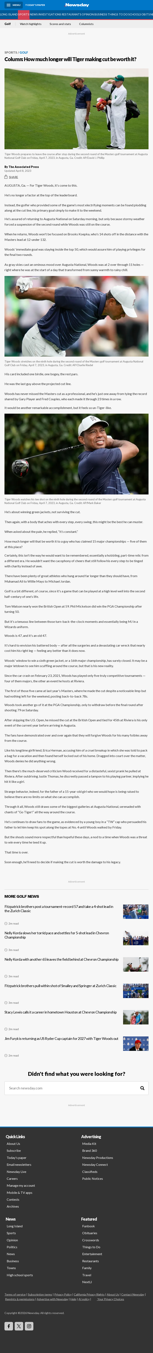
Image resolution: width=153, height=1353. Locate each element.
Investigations (49, 14)
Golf (7, 24)
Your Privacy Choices (110, 1299)
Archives (13, 1206)
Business (100, 14)
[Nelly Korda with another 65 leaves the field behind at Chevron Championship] (76, 969)
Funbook (88, 1226)
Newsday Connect (95, 1164)
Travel (86, 1275)
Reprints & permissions (20, 1299)
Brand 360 (89, 1150)
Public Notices (92, 1178)
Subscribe (14, 1150)
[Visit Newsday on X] (19, 1326)
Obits (145, 14)
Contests (13, 1199)
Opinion (88, 14)
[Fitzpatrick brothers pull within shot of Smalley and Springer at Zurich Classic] (76, 995)
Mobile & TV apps (19, 1192)
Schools (134, 14)
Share (11, 177)
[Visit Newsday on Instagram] (29, 1326)
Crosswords (90, 1240)
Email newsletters (19, 1164)
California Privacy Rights (89, 1294)
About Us (13, 1143)
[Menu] (13, 5)
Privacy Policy (63, 1294)
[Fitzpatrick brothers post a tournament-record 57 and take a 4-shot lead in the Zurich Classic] (76, 916)
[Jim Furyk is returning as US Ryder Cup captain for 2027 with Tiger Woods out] (76, 1048)
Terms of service (15, 1294)
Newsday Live (16, 1171)
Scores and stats (60, 24)
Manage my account (21, 1185)
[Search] (142, 1088)
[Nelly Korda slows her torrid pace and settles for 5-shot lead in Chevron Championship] (76, 943)
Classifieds (89, 1171)
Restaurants (71, 14)
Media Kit (89, 1143)
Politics (12, 1247)
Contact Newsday (132, 1294)
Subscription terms (40, 1294)
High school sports (20, 1275)
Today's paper (16, 1157)
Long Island (9, 14)
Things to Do (118, 14)
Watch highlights (31, 24)
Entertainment (92, 1254)
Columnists (86, 24)
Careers (12, 1178)
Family (87, 1268)
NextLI (87, 1282)
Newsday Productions (97, 1157)
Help (73, 1299)
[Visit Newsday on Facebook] (8, 1326)
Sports (23, 14)
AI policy (84, 1299)
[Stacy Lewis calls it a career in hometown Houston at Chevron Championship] (76, 1022)
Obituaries (89, 1233)
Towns (11, 1268)
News (34, 14)
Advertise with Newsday (52, 1299)
